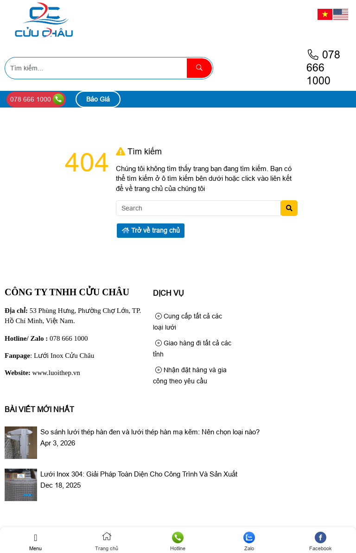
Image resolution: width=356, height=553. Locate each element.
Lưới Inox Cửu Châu (64, 355)
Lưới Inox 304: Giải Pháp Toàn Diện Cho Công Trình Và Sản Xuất (138, 474)
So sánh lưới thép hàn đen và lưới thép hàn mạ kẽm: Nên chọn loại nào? (150, 432)
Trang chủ (107, 541)
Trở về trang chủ (151, 230)
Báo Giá (98, 99)
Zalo (249, 541)
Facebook (320, 541)
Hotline (178, 541)
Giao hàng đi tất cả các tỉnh (192, 348)
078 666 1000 (323, 68)
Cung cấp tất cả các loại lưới (187, 321)
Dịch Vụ (168, 293)
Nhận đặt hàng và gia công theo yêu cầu (190, 375)
